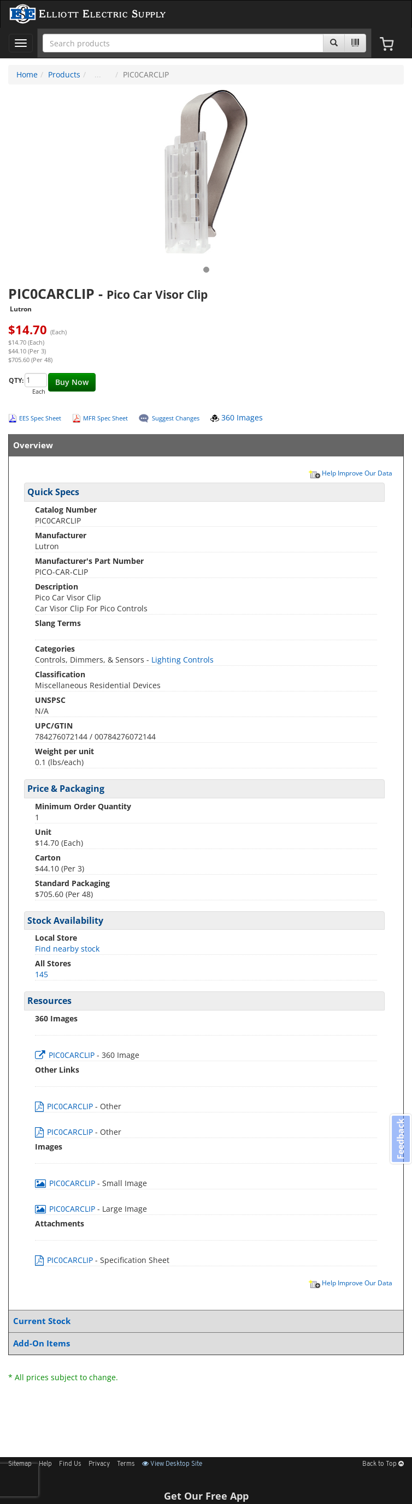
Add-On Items (204, 1343)
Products (64, 74)
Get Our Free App (206, 1495)
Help (45, 1464)
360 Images (236, 417)
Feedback (401, 1138)
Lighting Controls (182, 659)
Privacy (99, 1464)
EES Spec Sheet (40, 418)
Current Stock (204, 1321)
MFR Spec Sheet (105, 418)
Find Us (70, 1464)
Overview (204, 445)
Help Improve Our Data (350, 472)
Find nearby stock (67, 948)
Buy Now (72, 382)
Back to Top (383, 1464)
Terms (126, 1464)
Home (27, 74)
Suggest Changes (175, 418)
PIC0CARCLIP (66, 1055)
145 (41, 974)
